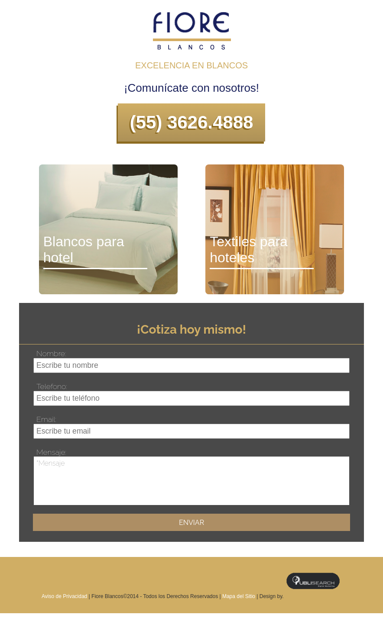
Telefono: (51, 386)
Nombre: (51, 353)
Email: (46, 419)
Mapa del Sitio (238, 596)
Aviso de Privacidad (65, 596)
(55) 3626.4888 (191, 122)
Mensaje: (51, 452)
